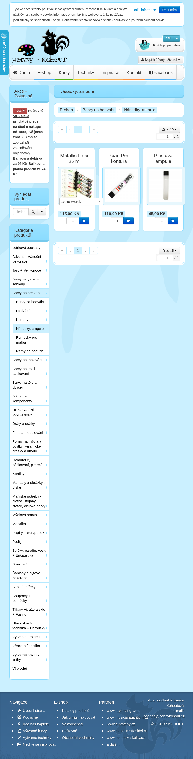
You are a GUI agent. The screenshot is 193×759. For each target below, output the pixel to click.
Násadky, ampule (30, 328)
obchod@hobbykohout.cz (164, 716)
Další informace (144, 10)
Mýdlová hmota (25, 515)
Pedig (17, 541)
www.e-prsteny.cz (121, 724)
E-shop (44, 72)
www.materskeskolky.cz (126, 737)
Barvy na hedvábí (27, 293)
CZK (168, 38)
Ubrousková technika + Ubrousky (29, 625)
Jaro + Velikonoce (27, 270)
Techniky (85, 72)
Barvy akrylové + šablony (26, 281)
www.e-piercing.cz (121, 710)
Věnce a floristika (26, 646)
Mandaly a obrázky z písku (29, 484)
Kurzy (64, 72)
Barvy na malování (27, 360)
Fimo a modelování (28, 432)
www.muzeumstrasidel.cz (127, 731)
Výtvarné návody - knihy (27, 657)
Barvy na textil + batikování (25, 371)
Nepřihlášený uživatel (160, 60)
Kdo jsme (27, 717)
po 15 (169, 129)
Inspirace (110, 72)
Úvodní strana (31, 710)
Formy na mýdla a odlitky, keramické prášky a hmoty (27, 446)
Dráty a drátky (24, 424)
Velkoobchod (72, 724)
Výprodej (20, 668)
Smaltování (22, 564)
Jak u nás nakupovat (78, 717)
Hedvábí (23, 311)
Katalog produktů (75, 710)
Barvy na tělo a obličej (25, 384)
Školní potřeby (24, 587)
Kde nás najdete (33, 724)
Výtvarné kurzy (32, 731)
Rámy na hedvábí (30, 351)
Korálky (19, 474)
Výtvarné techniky (34, 737)
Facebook (161, 72)
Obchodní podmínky (78, 737)
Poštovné (35, 111)
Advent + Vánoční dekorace (27, 258)
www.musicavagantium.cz (127, 717)
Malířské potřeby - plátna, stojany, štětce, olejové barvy (29, 501)
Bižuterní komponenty (22, 398)
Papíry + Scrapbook (28, 533)
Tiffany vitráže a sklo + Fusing (29, 611)
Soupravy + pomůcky (22, 598)
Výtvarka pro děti (26, 637)
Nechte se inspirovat (36, 744)
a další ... (114, 744)
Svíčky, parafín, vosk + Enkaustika (29, 552)
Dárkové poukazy (26, 248)
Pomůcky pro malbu (26, 339)
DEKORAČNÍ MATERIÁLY (23, 412)
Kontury (22, 320)
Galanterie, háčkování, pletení (27, 462)
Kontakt (134, 72)
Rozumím (169, 10)
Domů (21, 72)
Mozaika (19, 524)
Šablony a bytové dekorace (26, 575)
